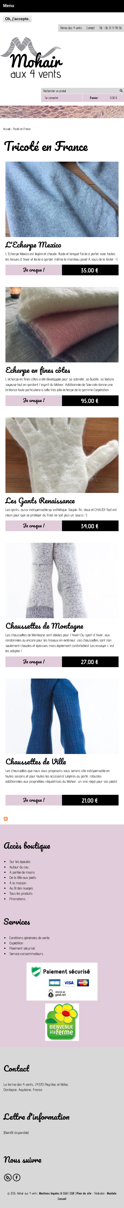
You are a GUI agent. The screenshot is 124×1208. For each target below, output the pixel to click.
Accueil (6, 129)
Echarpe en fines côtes (37, 370)
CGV (72, 1193)
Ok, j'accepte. (17, 19)
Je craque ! (33, 270)
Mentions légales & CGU (53, 1193)
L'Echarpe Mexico (33, 244)
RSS (8, 1177)
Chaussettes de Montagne (44, 625)
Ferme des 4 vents (71, 28)
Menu (7, 5)
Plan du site (83, 1193)
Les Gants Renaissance (40, 500)
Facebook (16, 1177)
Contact (91, 28)
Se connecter (51, 98)
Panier (94, 98)
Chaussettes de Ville (35, 761)
